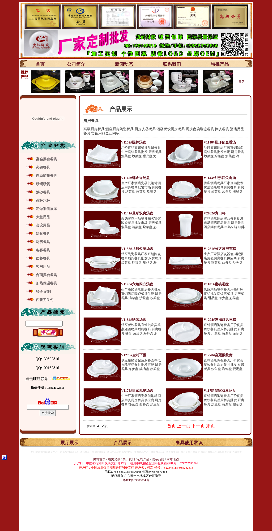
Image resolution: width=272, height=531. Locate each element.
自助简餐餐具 (46, 176)
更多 (241, 81)
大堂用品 (43, 217)
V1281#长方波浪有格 (220, 249)
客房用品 (43, 267)
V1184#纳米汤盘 (133, 320)
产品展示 (123, 442)
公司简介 (76, 64)
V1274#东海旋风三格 (220, 320)
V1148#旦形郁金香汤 (220, 142)
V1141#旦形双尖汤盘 (137, 213)
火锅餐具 (43, 167)
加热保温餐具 (46, 283)
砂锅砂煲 (43, 184)
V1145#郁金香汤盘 (135, 178)
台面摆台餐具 (46, 275)
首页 (40, 64)
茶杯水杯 (43, 200)
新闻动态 (124, 64)
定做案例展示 (46, 209)
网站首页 (99, 459)
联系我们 (172, 64)
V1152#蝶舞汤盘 (133, 142)
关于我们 (129, 459)
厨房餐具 (43, 242)
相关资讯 (114, 459)
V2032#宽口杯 (214, 213)
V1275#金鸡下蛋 (133, 355)
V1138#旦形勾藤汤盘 (137, 249)
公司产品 (143, 459)
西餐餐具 (43, 258)
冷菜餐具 (43, 233)
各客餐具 (43, 250)
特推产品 (220, 64)
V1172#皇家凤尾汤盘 (137, 390)
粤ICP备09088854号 (136, 480)
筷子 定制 (43, 291)
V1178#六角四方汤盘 (137, 284)
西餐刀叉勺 (45, 300)
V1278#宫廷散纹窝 (218, 355)
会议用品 (43, 225)
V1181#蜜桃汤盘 (216, 284)
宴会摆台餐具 (46, 159)
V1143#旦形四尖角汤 (220, 178)
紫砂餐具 (43, 192)
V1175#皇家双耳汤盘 (220, 390)
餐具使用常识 (189, 442)
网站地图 (172, 459)
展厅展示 (69, 442)
